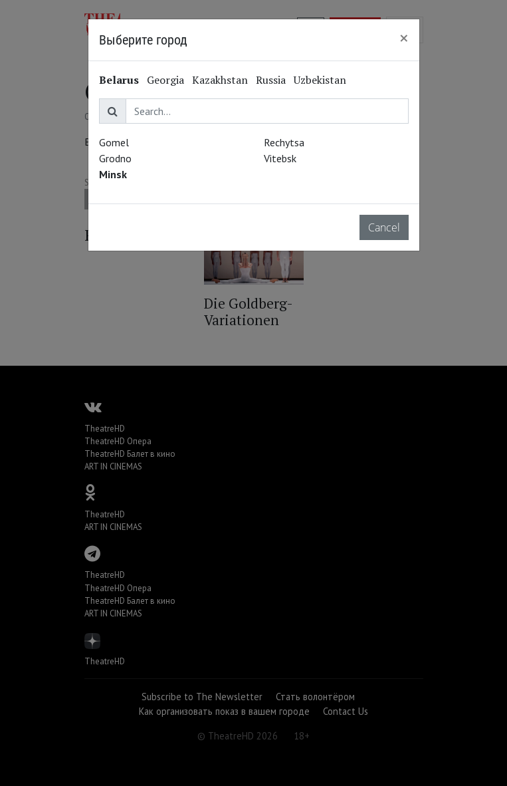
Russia (271, 79)
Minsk (113, 174)
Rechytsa (284, 142)
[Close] (404, 38)
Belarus (119, 79)
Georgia (165, 79)
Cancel (384, 227)
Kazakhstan (220, 79)
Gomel (114, 142)
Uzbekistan (320, 79)
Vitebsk (280, 158)
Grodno (115, 158)
